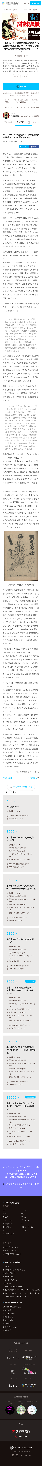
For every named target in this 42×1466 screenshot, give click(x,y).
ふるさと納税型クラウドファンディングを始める (21, 1290)
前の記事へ (8, 778)
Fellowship (7, 1283)
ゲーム (23, 1217)
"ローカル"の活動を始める (13, 1286)
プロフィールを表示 (30, 116)
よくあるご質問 (9, 1313)
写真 (4, 1213)
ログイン (26, 3)
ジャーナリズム (9, 1233)
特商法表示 (7, 1330)
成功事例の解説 (9, 1276)
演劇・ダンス (7, 1223)
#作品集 (24, 76)
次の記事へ (33, 778)
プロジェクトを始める (31, 10)
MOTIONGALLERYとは (12, 1307)
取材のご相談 (8, 1320)
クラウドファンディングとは (14, 1270)
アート (23, 1210)
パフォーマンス (27, 1227)
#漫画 (16, 76)
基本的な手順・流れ (10, 1273)
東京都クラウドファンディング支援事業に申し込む (21, 1293)
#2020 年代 (7, 1310)
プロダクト (25, 1220)
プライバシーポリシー (11, 1327)
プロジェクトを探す (10, 10)
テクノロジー (8, 1227)
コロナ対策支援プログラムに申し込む (17, 1296)
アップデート (23, 122)
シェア (9, 108)
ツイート (21, 108)
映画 (4, 1210)
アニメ (5, 1217)
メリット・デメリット (11, 1280)
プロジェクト (9, 122)
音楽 (22, 1213)
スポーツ (6, 1230)
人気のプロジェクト (10, 1247)
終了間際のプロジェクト (12, 1254)
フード (23, 1230)
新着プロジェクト (9, 1250)
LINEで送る (33, 108)
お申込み (6, 1266)
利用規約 (6, 1323)
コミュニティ (8, 1220)
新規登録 (35, 3)
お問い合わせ (8, 1317)
